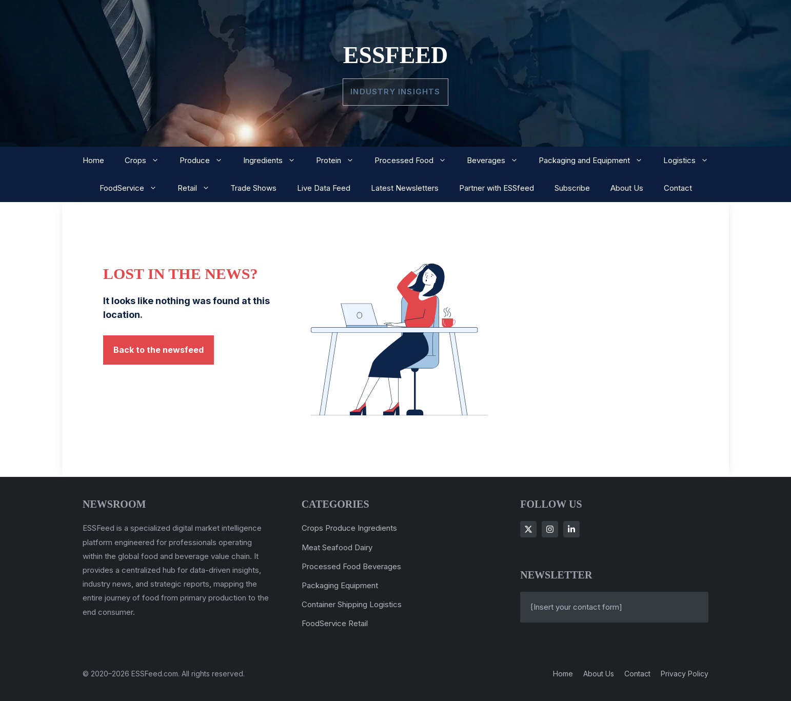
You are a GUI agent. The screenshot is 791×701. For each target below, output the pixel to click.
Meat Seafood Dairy (337, 547)
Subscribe (572, 188)
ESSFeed (395, 55)
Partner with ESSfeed (496, 188)
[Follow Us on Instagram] (550, 529)
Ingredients (274, 160)
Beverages (497, 160)
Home (93, 160)
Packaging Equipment (340, 585)
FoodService (133, 188)
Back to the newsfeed (158, 350)
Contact (678, 188)
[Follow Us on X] (528, 529)
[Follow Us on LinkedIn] (571, 529)
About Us (626, 188)
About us (598, 673)
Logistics (691, 160)
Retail (198, 188)
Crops (147, 160)
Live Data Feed (323, 188)
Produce (206, 160)
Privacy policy (684, 673)
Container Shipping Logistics (352, 604)
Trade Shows (253, 188)
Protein (340, 160)
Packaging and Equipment (596, 160)
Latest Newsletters (405, 188)
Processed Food (415, 160)
